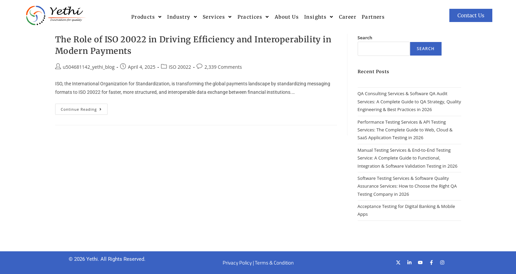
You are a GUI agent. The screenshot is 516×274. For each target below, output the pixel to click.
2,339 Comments (223, 67)
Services (217, 17)
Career (347, 17)
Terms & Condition (274, 263)
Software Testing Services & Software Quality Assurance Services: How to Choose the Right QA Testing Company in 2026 (407, 186)
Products (146, 17)
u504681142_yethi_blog (89, 67)
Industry (182, 17)
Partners (373, 17)
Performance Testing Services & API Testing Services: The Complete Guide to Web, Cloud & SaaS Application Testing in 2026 (405, 130)
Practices (253, 17)
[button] (147, 17)
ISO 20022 (180, 67)
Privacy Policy (237, 263)
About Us (287, 17)
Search (365, 38)
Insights (319, 17)
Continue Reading (84, 108)
